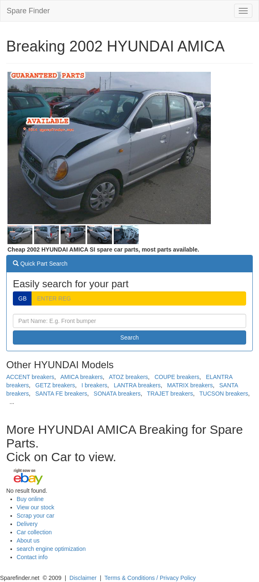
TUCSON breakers (223, 393)
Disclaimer (82, 578)
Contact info (32, 557)
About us (28, 540)
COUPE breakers (176, 377)
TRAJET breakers (170, 393)
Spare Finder (28, 11)
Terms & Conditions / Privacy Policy (150, 578)
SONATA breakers (117, 393)
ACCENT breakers (30, 377)
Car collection (34, 532)
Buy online (30, 499)
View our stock (35, 507)
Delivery (27, 524)
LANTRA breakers (137, 385)
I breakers (94, 385)
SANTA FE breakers (61, 393)
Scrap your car (35, 515)
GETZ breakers (55, 385)
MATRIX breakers (190, 385)
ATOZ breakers (128, 377)
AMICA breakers (81, 377)
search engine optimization (51, 548)
